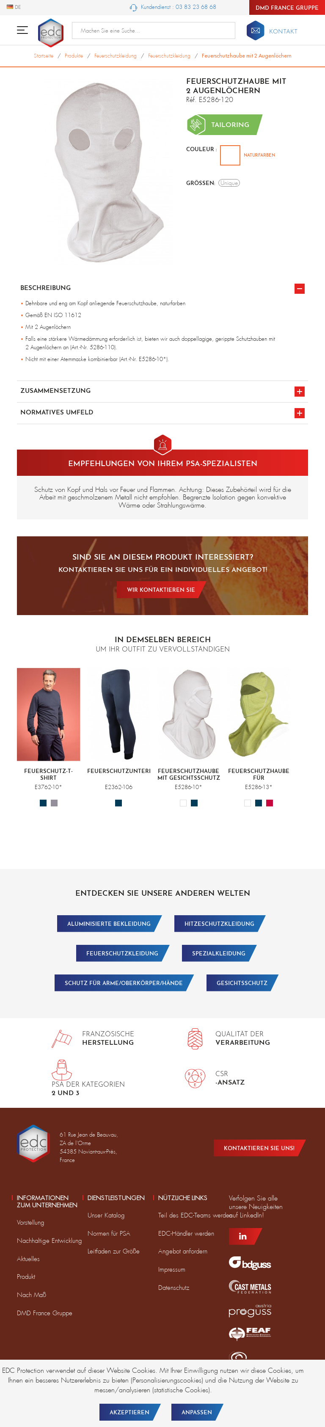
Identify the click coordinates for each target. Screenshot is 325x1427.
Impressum (171, 1269)
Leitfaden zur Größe (114, 1251)
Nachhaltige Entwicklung (49, 1241)
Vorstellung (30, 1222)
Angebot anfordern (182, 1251)
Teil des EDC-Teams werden (195, 1215)
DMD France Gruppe (287, 8)
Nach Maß (31, 1295)
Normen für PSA (109, 1233)
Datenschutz (173, 1287)
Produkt (26, 1276)
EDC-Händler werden (186, 1233)
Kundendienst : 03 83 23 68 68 (173, 7)
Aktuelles (28, 1259)
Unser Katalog (106, 1215)
